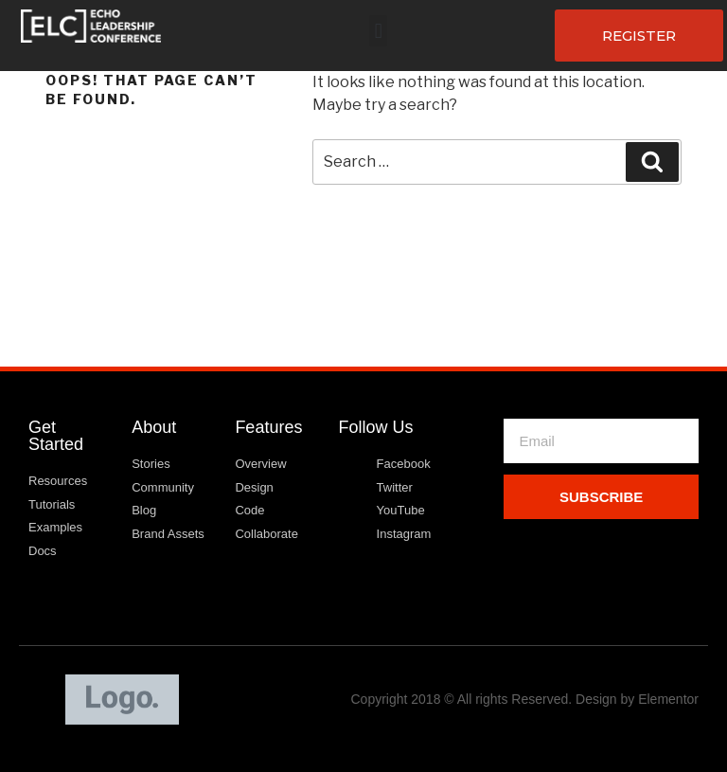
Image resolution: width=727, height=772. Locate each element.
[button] (378, 30)
